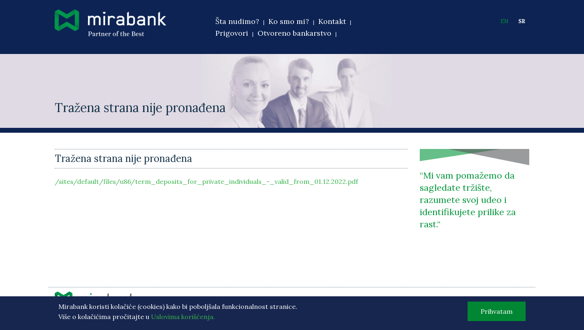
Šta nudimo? (237, 21)
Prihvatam (497, 314)
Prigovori (231, 33)
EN (504, 21)
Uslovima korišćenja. (183, 319)
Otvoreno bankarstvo (294, 33)
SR (521, 21)
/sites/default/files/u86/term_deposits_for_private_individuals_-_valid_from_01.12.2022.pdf (206, 181)
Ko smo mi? (288, 21)
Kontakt (332, 21)
